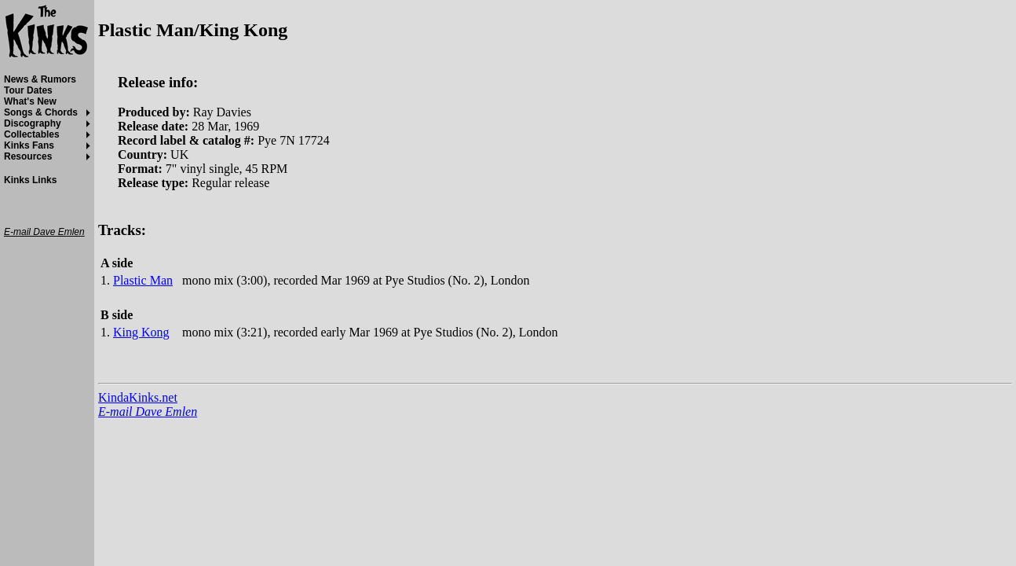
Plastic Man (143, 280)
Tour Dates (28, 90)
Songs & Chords (41, 112)
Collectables (32, 134)
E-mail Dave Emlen (147, 411)
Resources (28, 156)
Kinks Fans (29, 145)
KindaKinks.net (137, 397)
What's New (30, 101)
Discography (32, 123)
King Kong (141, 332)
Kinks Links (30, 180)
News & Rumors (40, 79)
